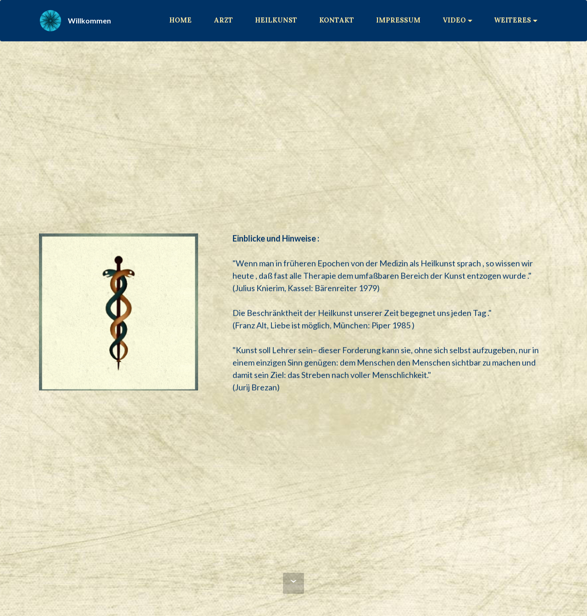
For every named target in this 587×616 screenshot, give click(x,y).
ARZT (223, 20)
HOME (180, 20)
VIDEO (454, 20)
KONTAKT (336, 20)
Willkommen (89, 20)
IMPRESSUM (398, 20)
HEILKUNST (276, 20)
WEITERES (512, 20)
